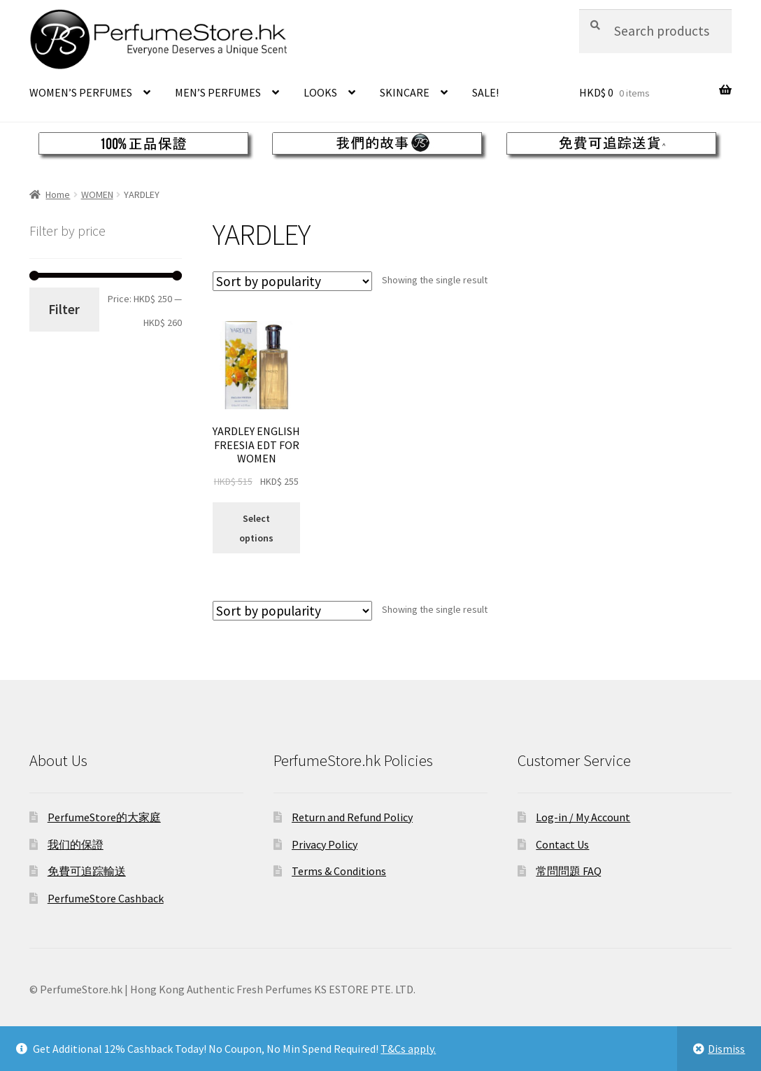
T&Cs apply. (408, 1049)
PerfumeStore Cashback (106, 898)
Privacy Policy (324, 844)
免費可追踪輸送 (87, 871)
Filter (64, 309)
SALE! (485, 92)
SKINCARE (404, 92)
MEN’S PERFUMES (218, 92)
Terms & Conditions (339, 871)
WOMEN (97, 194)
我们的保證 (76, 844)
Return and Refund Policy (352, 817)
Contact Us (562, 844)
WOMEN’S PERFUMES (80, 92)
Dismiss (726, 1049)
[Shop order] (292, 281)
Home (57, 194)
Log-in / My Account (583, 817)
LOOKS (320, 92)
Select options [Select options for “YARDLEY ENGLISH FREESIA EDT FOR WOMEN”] (256, 528)
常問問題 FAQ (569, 871)
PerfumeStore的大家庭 (104, 817)
